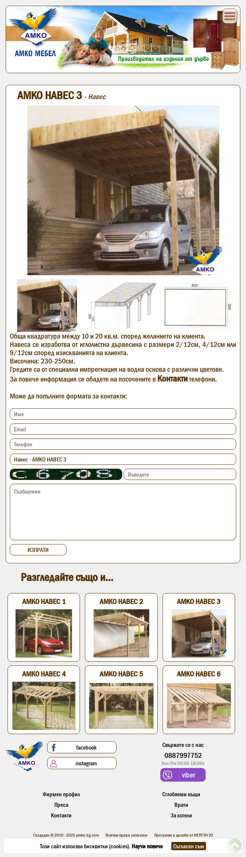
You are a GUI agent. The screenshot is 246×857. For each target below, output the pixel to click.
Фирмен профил (61, 794)
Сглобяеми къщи (181, 794)
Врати (181, 804)
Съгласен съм (188, 846)
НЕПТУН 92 (203, 835)
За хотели (181, 815)
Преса (61, 804)
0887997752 (183, 755)
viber (179, 775)
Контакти (172, 378)
